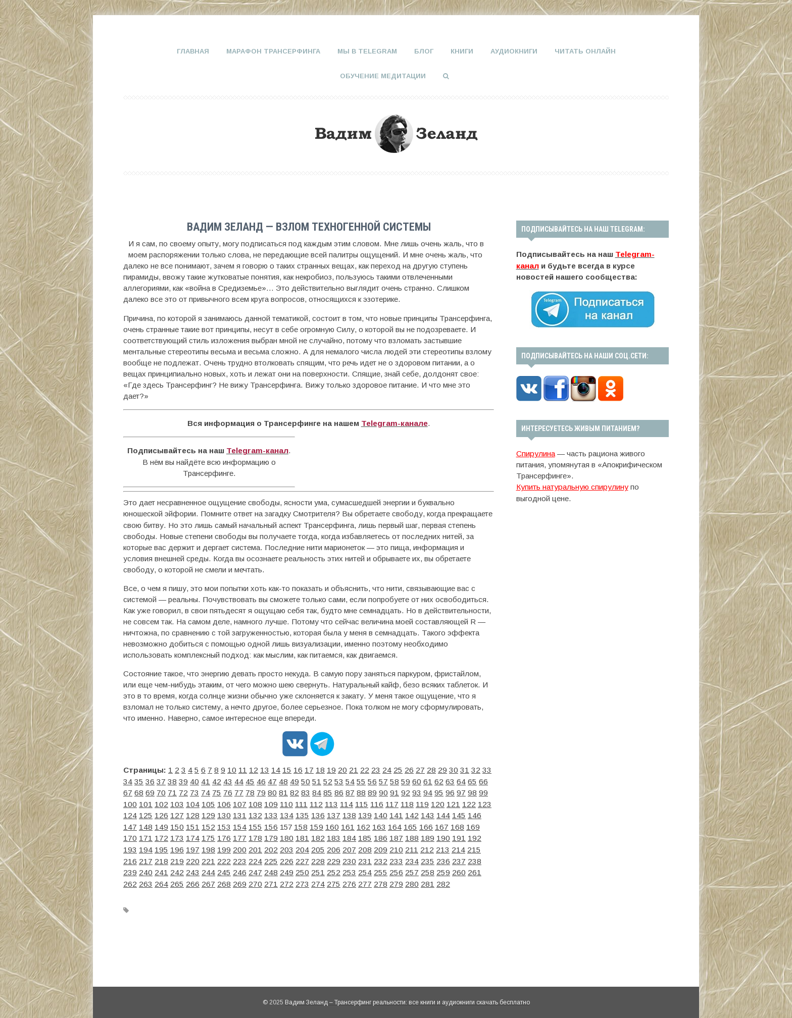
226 (341, 846)
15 (277, 769)
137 (186, 813)
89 (289, 791)
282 (398, 869)
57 (329, 780)
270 (228, 869)
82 (218, 791)
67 (430, 780)
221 (270, 846)
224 (313, 846)
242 (200, 857)
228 (369, 846)
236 (482, 846)
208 (455, 835)
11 (236, 769)
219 (242, 846)
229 (383, 846)
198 (313, 835)
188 (172, 835)
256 (398, 857)
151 (384, 813)
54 (299, 780)
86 (259, 791)
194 (257, 835)
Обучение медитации (383, 75)
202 (370, 835)
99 (390, 791)
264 (143, 869)
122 (336, 802)
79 (188, 791)
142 (257, 813)
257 (412, 857)
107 (129, 802)
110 (171, 802)
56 (319, 780)
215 (185, 846)
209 (469, 835)
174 (341, 824)
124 (364, 802)
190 (200, 835)
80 (198, 791)
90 (299, 791)
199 (327, 835)
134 (143, 813)
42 (178, 780)
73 (127, 791)
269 (214, 869)
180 (426, 824)
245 (242, 857)
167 (242, 824)
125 (378, 802)
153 (412, 813)
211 (129, 846)
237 (129, 857)
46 (218, 780)
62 (380, 780)
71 (471, 780)
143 (271, 813)
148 (341, 813)
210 (483, 835)
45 (208, 780)
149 (356, 813)
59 (349, 780)
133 (129, 813)
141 (242, 813)
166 (228, 824)
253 (356, 857)
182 (455, 824)
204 (398, 835)
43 (188, 780)
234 (454, 846)
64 (400, 780)
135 (158, 813)
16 (287, 769)
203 (384, 835)
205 (412, 835)
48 (238, 780)
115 (239, 802)
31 (438, 769)
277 (327, 869)
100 (402, 791)
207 (440, 835)
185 (129, 835)
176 (370, 824)
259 (440, 857)
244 (228, 857)
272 (257, 869)
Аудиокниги (513, 51)
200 (341, 835)
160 (143, 824)
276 (313, 869)
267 (186, 869)
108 (143, 802)
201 (356, 835)
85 (248, 791)
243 (214, 857)
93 (329, 791)
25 (378, 769)
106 (487, 791)
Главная (193, 51)
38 (137, 780)
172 (313, 824)
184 (483, 824)
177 (384, 824)
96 (360, 791)
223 (298, 846)
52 (279, 780)
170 (285, 824)
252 (341, 857)
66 (420, 780)
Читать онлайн (585, 51)
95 (349, 791)
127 (407, 802)
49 (248, 780)
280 (370, 869)
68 (440, 780)
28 (408, 769)
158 (483, 813)
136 (172, 813)
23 (358, 769)
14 (267, 769)
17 (297, 769)
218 (228, 846)
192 (228, 835)
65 (410, 780)
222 (284, 846)
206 (426, 835)
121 (322, 802)
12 (246, 769)
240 (172, 857)
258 (426, 857)
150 (370, 813)
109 (158, 802)
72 (481, 780)
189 (186, 835)
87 (269, 791)
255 (384, 857)
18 (307, 769)
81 (208, 791)
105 (473, 791)
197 (299, 835)
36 (489, 769)
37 (127, 780)
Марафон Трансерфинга (273, 51)
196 (285, 835)
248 (285, 857)
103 (444, 791)
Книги (462, 51)
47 (228, 780)
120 (308, 802)
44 (198, 780)
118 (280, 802)
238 (143, 857)
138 (200, 813)
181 (440, 824)
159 (129, 824)
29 (418, 769)
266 (172, 869)
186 (143, 835)
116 (253, 802)
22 (347, 769)
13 (257, 769)
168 (257, 824)
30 (428, 769)
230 (397, 846)
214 (171, 846)
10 (227, 769)
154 (426, 813)
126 (392, 802)
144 (285, 813)
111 (184, 802)
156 (455, 813)
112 (198, 802)
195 (271, 835)
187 (158, 835)
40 (158, 780)
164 (200, 824)
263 (129, 869)
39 (147, 780)
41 (168, 780)
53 (289, 780)
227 (355, 846)
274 (285, 869)
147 (327, 813)
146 (313, 813)
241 (186, 857)
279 (356, 869)
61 (370, 780)
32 (448, 769)
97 (370, 791)
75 (147, 791)
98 (380, 791)
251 (327, 857)
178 (398, 824)
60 (360, 780)
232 (426, 846)
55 (309, 780)
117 (266, 802)
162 (172, 824)
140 (228, 813)
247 (271, 857)
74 (137, 791)
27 (398, 769)
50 (259, 780)
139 (214, 813)
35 (479, 769)
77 (168, 791)
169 (271, 824)
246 (257, 857)
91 (309, 791)
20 (327, 769)
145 (299, 813)
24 (368, 769)
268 (200, 869)
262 (483, 857)
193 (242, 835)
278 (341, 869)
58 (339, 780)
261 (469, 857)
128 (421, 802)
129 (435, 802)
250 (313, 857)
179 (412, 824)
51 (269, 780)
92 (319, 791)
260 (455, 857)
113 (212, 802)
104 (459, 791)
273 (271, 869)
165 (214, 824)
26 (388, 769)
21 (337, 769)
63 (390, 780)
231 (412, 846)
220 (256, 846)
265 (158, 869)
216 (199, 846)
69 (451, 780)
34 (469, 769)
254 (370, 857)
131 (463, 802)
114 (225, 802)
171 (299, 824)
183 (469, 824)
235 (468, 846)
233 (440, 846)
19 (317, 769)
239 (158, 857)
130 (449, 802)
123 (350, 802)
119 (294, 802)
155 (440, 813)
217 (214, 846)
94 (339, 791)
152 (398, 813)
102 (430, 791)
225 (327, 846)
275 (299, 869)
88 (279, 791)
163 (186, 824)
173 (327, 824)
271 (242, 869)
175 (356, 824)
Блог (423, 51)
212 (143, 846)
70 (461, 780)
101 (416, 791)
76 (158, 791)
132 (477, 802)
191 (214, 835)
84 (238, 791)
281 (384, 869)
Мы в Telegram (367, 51)
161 (158, 824)
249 (299, 857)
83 (228, 791)
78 (178, 791)
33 (459, 769)
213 (157, 846)
